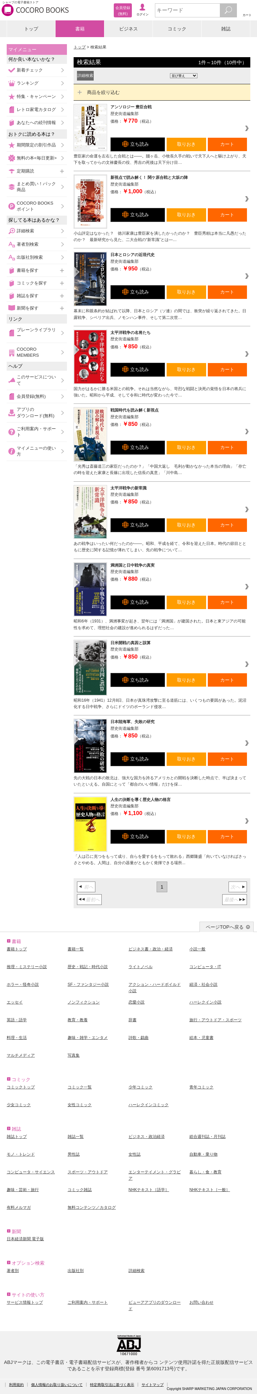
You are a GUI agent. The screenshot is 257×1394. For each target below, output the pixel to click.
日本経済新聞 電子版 (25, 1239)
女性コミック (80, 1104)
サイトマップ (153, 1385)
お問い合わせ (201, 1302)
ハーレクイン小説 (205, 1002)
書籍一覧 (76, 949)
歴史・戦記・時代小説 (88, 966)
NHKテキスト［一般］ (209, 1189)
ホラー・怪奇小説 (23, 984)
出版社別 (76, 1270)
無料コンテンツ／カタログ (92, 1207)
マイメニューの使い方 (36, 451)
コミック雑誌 (80, 1189)
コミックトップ (21, 1087)
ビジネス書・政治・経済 (150, 949)
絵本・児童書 (201, 1037)
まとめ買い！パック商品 (36, 186)
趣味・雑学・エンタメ (88, 1037)
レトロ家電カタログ (36, 109)
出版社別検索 (30, 257)
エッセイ (15, 1002)
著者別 (13, 1270)
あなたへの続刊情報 (36, 122)
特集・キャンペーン (36, 96)
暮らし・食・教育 (205, 1172)
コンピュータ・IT (205, 966)
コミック (177, 28)
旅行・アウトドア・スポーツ (215, 1020)
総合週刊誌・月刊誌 (207, 1136)
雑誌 (226, 28)
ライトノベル (140, 966)
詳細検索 (25, 230)
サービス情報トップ (25, 1302)
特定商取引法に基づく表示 (112, 1385)
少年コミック (140, 1087)
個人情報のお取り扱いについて (57, 1385)
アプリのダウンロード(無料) (36, 412)
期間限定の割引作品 (36, 144)
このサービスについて (36, 379)
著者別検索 (27, 244)
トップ (31, 28)
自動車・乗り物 (203, 1154)
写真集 (74, 1055)
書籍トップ (17, 949)
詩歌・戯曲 (138, 1037)
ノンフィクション (84, 1002)
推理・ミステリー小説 (27, 966)
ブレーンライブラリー (36, 332)
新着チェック (30, 70)
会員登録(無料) (31, 396)
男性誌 (74, 1154)
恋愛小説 (136, 1002)
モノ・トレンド (21, 1154)
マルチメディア (21, 1055)
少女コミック (19, 1104)
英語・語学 (17, 1020)
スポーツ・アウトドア (88, 1172)
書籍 (80, 28)
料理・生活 (17, 1037)
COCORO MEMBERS (28, 352)
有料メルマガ (19, 1207)
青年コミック (201, 1087)
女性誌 (134, 1154)
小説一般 (197, 949)
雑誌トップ (17, 1136)
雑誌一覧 (76, 1136)
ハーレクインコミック (148, 1104)
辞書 (132, 1020)
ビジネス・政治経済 (146, 1136)
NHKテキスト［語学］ (148, 1189)
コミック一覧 (80, 1087)
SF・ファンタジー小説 (88, 984)
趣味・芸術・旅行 (23, 1189)
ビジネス (128, 28)
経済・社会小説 (203, 984)
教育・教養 (78, 1020)
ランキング (27, 83)
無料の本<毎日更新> (37, 157)
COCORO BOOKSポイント (35, 206)
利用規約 (16, 1385)
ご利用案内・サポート (36, 431)
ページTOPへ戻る (225, 927)
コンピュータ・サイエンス (31, 1172)
